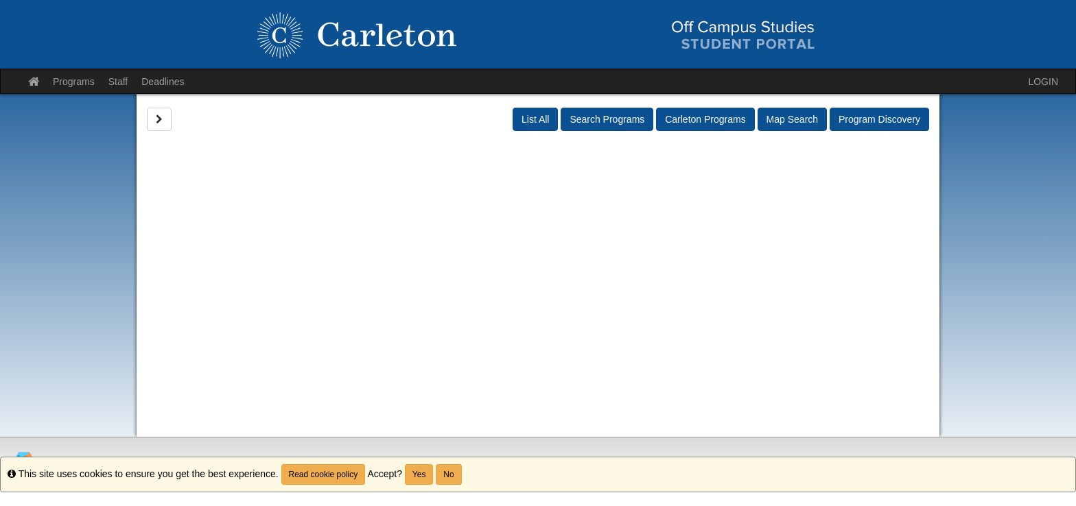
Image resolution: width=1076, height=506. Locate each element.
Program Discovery (879, 119)
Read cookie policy (323, 474)
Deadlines (162, 81)
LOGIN (1043, 81)
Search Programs (607, 119)
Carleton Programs (705, 119)
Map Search (792, 119)
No (448, 474)
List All (535, 119)
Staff (118, 81)
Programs (74, 81)
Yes (419, 474)
